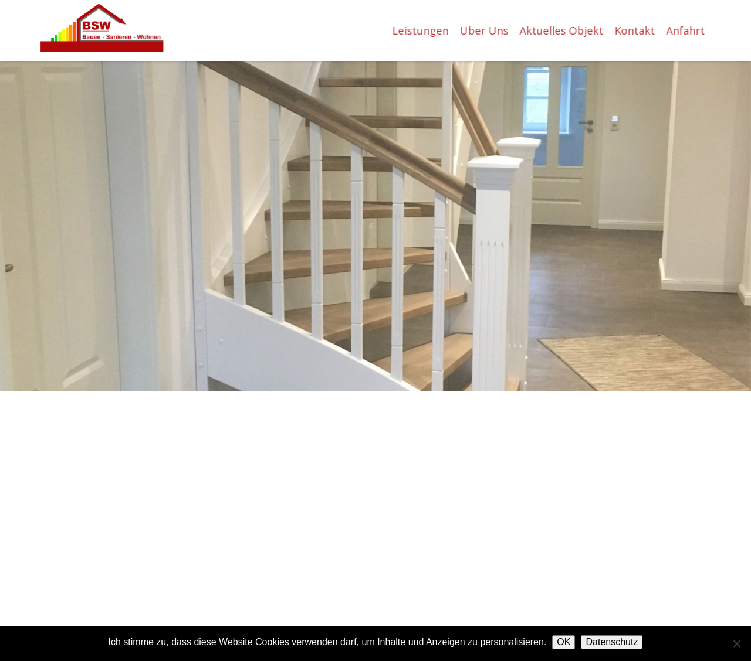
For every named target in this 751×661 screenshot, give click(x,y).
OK (563, 642)
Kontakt (637, 30)
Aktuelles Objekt (563, 30)
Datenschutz (612, 642)
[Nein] (736, 643)
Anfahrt (687, 30)
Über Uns (486, 30)
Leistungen (422, 30)
